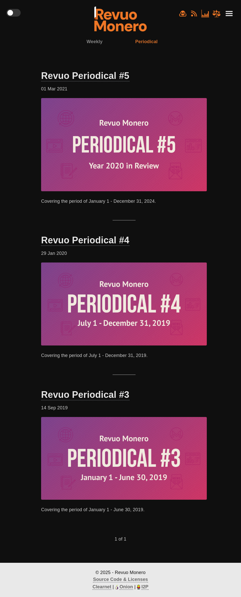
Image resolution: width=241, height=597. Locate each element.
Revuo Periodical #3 (85, 394)
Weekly (95, 41)
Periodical (146, 41)
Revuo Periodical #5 (85, 75)
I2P (145, 586)
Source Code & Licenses (120, 579)
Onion (126, 586)
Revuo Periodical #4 (85, 240)
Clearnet (101, 586)
